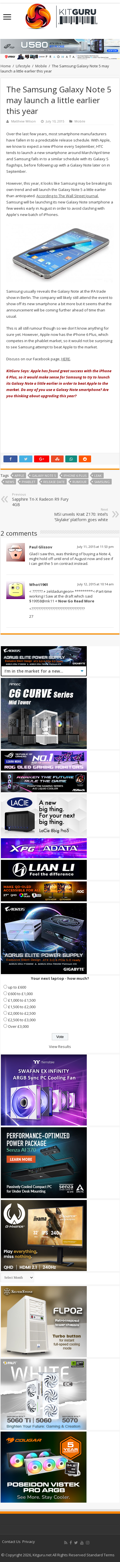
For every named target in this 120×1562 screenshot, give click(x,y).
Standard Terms (100, 1554)
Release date (54, 482)
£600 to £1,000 (20, 993)
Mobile (41, 65)
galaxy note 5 (44, 475)
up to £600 (17, 987)
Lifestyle (23, 65)
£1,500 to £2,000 (22, 1006)
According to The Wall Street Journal (67, 195)
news (9, 482)
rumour (79, 482)
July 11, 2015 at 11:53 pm (95, 546)
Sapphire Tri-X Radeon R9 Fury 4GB (41, 499)
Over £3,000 (18, 1026)
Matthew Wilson (23, 121)
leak (98, 475)
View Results (60, 1046)
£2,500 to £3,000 (22, 1019)
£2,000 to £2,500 (22, 1013)
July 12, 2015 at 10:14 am (95, 584)
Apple (19, 475)
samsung (102, 482)
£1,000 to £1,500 (22, 1000)
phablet (29, 482)
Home (6, 65)
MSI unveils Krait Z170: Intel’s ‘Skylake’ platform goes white (78, 514)
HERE (65, 358)
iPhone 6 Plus (75, 475)
